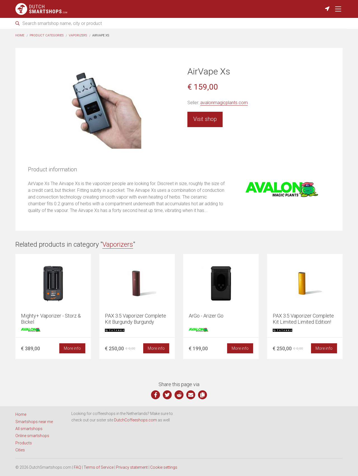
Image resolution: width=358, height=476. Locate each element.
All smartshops (29, 428)
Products (23, 443)
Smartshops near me (34, 421)
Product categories (46, 35)
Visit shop (205, 119)
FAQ (77, 467)
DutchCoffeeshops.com (135, 420)
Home (19, 35)
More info (72, 348)
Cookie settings (163, 467)
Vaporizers (78, 35)
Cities (20, 450)
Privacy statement (132, 467)
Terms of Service (99, 467)
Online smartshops (32, 435)
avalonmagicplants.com (224, 102)
